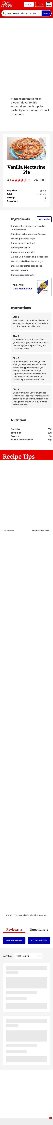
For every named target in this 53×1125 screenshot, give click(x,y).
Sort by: (7, 956)
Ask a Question (39, 940)
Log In (40, 4)
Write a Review (14, 940)
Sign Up (28, 4)
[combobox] (21, 13)
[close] (50, 1118)
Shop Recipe (44, 219)
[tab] (14, 930)
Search (46, 13)
